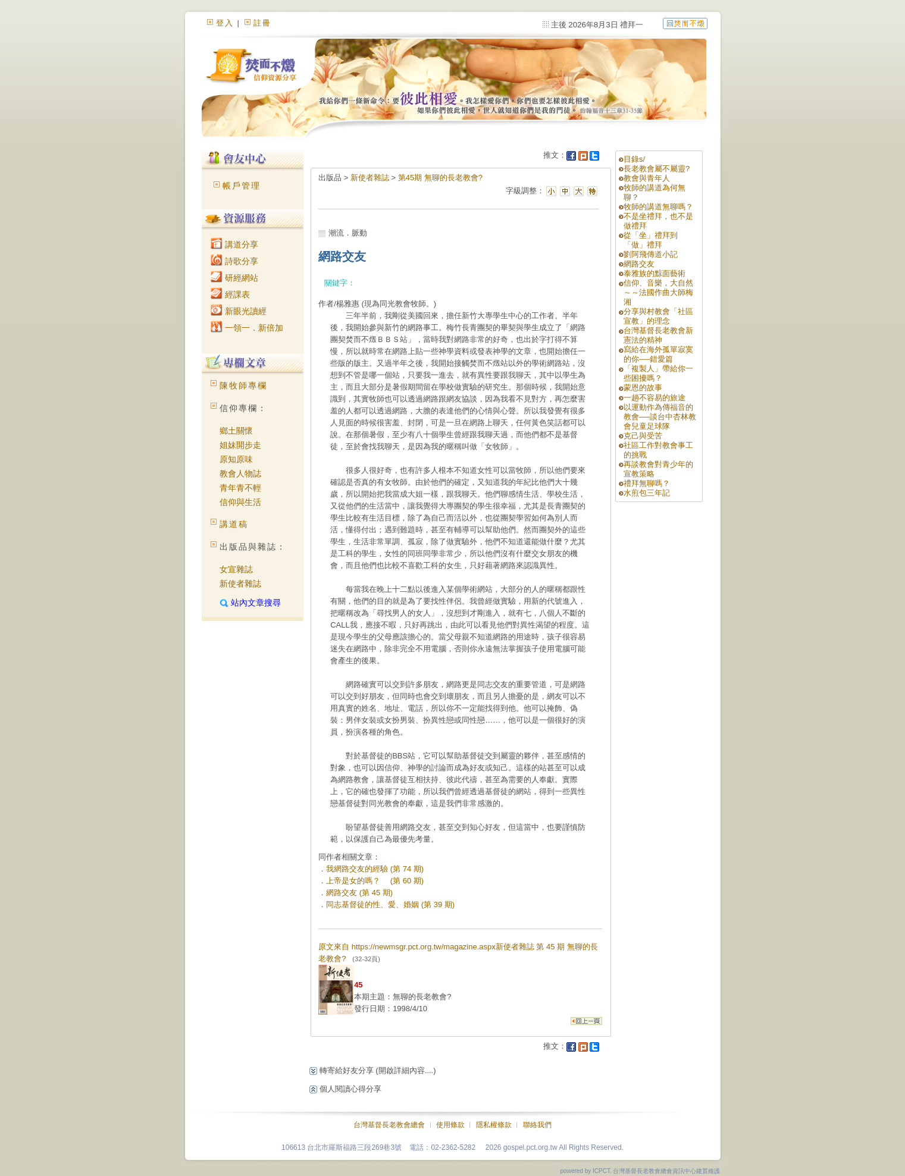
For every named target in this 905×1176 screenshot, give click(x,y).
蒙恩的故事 (643, 387)
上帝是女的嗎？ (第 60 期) (375, 880)
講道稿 (234, 524)
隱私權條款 (494, 1125)
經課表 (230, 294)
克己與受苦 (643, 435)
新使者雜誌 (240, 583)
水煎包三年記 (647, 492)
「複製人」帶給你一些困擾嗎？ (658, 373)
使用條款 (450, 1125)
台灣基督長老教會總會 (389, 1125)
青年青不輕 (240, 488)
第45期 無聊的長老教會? (440, 177)
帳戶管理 (242, 185)
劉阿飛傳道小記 (651, 254)
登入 (225, 22)
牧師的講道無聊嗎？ (658, 206)
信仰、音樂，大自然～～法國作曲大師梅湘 (658, 292)
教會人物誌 (240, 473)
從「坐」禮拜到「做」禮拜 (651, 240)
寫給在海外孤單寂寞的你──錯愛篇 (658, 354)
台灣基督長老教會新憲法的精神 (658, 335)
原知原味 (236, 459)
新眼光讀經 (239, 311)
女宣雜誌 (236, 569)
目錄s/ (634, 159)
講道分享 (234, 244)
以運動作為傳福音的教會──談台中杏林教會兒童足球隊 (660, 417)
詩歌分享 (234, 261)
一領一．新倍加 (247, 328)
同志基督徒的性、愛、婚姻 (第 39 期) (390, 904)
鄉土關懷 (236, 430)
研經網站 (234, 278)
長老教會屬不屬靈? (657, 168)
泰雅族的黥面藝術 (654, 273)
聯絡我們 (537, 1125)
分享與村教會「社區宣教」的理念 (658, 316)
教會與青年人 (647, 178)
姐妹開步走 (240, 445)
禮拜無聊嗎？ (647, 483)
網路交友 (639, 263)
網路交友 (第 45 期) (359, 892)
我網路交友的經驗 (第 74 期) (375, 868)
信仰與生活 (240, 502)
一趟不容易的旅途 (654, 397)
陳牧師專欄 (243, 385)
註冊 (262, 22)
